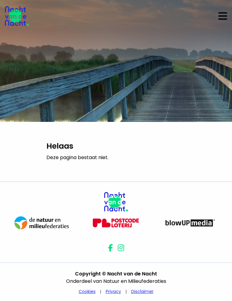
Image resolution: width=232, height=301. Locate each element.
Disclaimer (142, 291)
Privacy (113, 291)
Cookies (87, 291)
